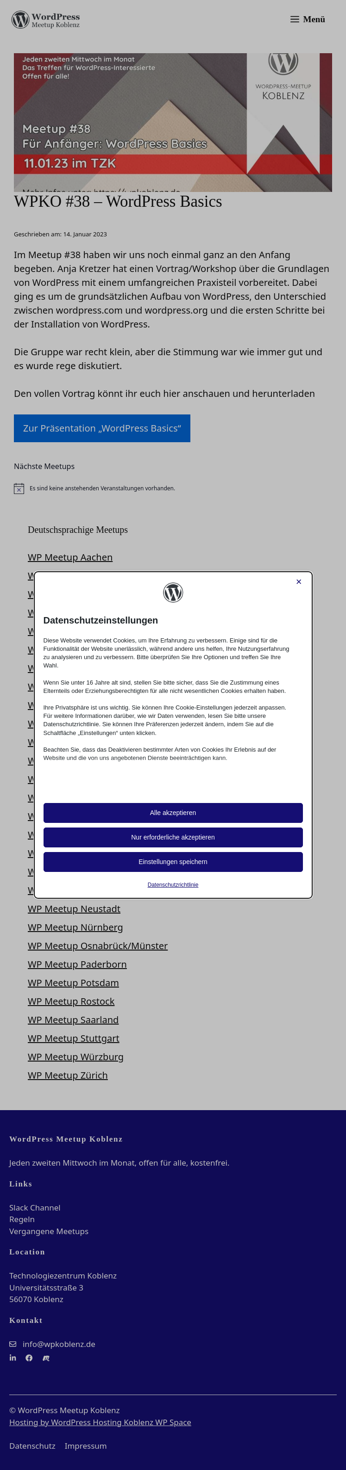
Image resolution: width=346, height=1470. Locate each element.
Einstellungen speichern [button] (173, 861)
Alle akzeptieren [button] (173, 812)
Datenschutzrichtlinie (173, 885)
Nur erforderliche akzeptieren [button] (173, 837)
